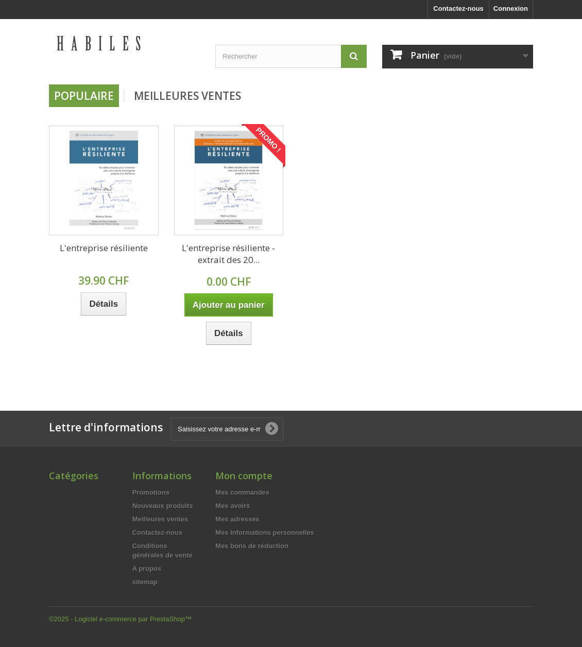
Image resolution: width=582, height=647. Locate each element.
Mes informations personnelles (264, 532)
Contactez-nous (458, 8)
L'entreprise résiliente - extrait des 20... (228, 254)
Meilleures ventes (160, 519)
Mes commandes (242, 492)
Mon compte (243, 475)
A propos (147, 568)
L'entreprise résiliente (104, 248)
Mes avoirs (232, 506)
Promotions (150, 492)
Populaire (84, 96)
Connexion (510, 8)
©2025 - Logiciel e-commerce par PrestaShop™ (120, 619)
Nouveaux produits (162, 506)
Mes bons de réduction (251, 546)
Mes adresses (237, 519)
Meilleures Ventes (187, 95)
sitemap (145, 582)
